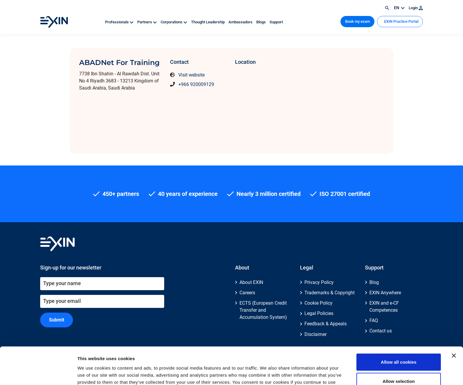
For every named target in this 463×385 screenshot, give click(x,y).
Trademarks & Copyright (329, 292)
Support (276, 22)
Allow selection (398, 346)
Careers (247, 292)
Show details (310, 373)
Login (416, 8)
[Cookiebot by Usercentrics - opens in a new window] (38, 373)
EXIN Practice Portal (400, 21)
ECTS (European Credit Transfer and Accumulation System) (263, 310)
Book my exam (357, 21)
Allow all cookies (399, 326)
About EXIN (251, 282)
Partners (147, 22)
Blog (374, 282)
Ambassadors (241, 22)
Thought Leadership (208, 22)
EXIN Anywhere (385, 292)
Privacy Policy (319, 282)
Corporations (174, 22)
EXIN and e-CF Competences (384, 306)
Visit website (191, 75)
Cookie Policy (318, 303)
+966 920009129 (196, 84)
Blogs (261, 22)
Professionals (119, 22)
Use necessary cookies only (398, 365)
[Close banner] (454, 321)
